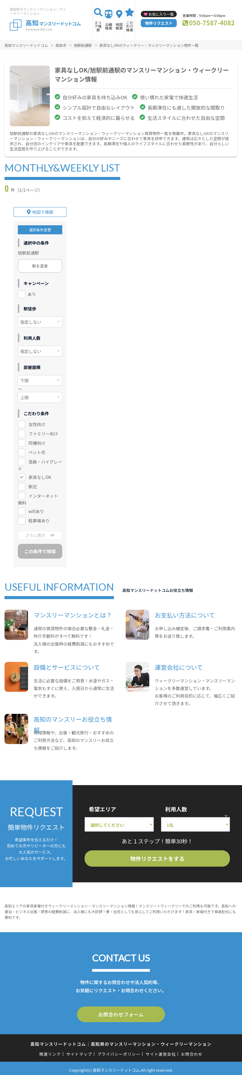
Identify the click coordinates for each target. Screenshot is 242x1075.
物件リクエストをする (157, 856)
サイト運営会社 (161, 1051)
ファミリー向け (43, 431)
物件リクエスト (159, 23)
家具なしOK (39, 475)
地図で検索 (42, 210)
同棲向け (36, 441)
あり (31, 292)
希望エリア (102, 807)
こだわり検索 (129, 26)
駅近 (32, 484)
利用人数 (176, 807)
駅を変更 (40, 264)
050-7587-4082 (212, 22)
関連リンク (50, 1051)
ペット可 (36, 450)
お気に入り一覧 (161, 14)
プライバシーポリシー (118, 1051)
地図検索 (119, 26)
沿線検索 (108, 26)
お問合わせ (192, 1051)
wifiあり (36, 509)
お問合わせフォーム (121, 1012)
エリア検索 (98, 26)
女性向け (36, 422)
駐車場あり (39, 518)
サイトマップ (79, 1051)
